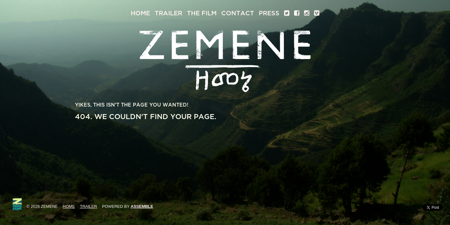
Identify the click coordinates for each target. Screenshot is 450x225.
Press (269, 13)
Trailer (168, 13)
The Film (202, 13)
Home (140, 13)
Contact (237, 13)
